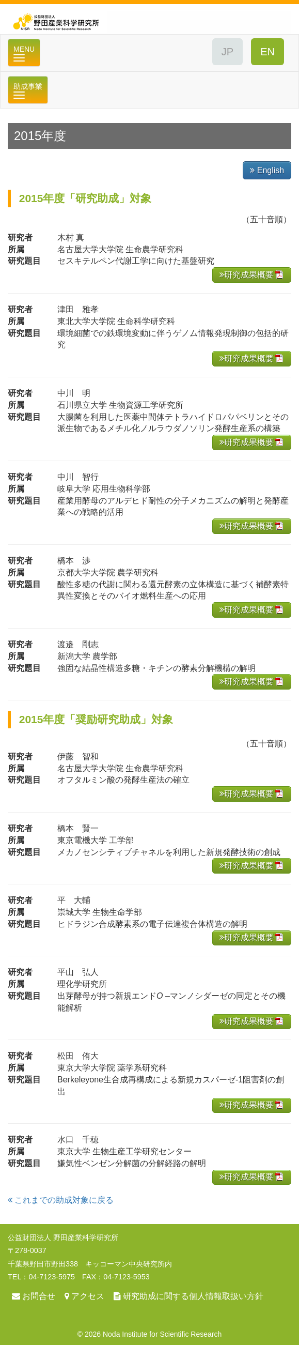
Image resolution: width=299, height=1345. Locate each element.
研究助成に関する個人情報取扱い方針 (193, 1296)
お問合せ (38, 1296)
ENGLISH (267, 51)
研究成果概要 (246, 274)
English (267, 170)
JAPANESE (227, 51)
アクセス (87, 1296)
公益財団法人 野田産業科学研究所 (149, 19)
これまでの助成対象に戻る (61, 1200)
